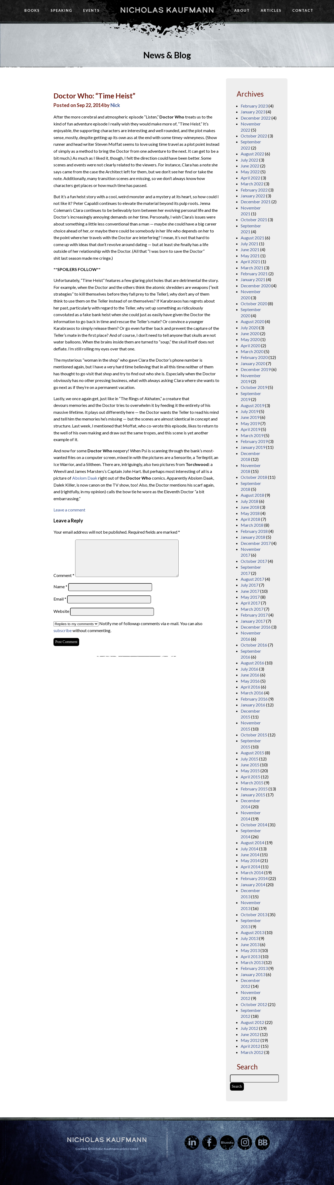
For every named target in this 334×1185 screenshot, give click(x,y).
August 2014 (252, 842)
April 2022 (250, 177)
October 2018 (254, 477)
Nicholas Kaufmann (167, 10)
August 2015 (252, 752)
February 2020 (254, 357)
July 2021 (249, 243)
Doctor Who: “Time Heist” (94, 95)
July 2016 (249, 668)
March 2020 (252, 351)
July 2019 (249, 411)
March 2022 (252, 183)
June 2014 (250, 854)
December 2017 (256, 543)
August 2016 (252, 662)
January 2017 (253, 621)
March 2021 (252, 267)
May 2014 (250, 860)
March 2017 (252, 608)
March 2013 (252, 962)
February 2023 (254, 105)
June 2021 (250, 249)
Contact (302, 10)
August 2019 (252, 405)
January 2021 (253, 279)
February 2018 (254, 531)
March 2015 (252, 782)
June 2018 (250, 507)
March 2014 (252, 872)
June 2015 (250, 764)
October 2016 (254, 644)
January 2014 (253, 884)
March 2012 (252, 1052)
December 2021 (256, 201)
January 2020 (253, 363)
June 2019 (250, 417)
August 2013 (252, 932)
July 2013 (249, 938)
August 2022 (252, 153)
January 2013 (253, 974)
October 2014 (254, 824)
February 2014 (254, 878)
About (242, 10)
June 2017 (250, 591)
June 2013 (250, 944)
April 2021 (250, 261)
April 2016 (250, 686)
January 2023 (253, 111)
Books (32, 10)
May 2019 (250, 423)
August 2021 (252, 237)
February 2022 (254, 189)
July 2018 (249, 501)
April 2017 (250, 602)
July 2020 (249, 327)
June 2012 (250, 1034)
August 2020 (252, 321)
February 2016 (254, 698)
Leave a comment (69, 509)
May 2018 (250, 513)
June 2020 (250, 333)
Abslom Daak (84, 477)
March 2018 (252, 524)
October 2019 (254, 387)
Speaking (61, 10)
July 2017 (249, 584)
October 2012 (254, 1004)
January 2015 (253, 794)
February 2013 (254, 968)
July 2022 (249, 159)
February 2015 (254, 788)
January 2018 (253, 537)
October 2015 (254, 734)
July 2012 (249, 1028)
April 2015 (250, 776)
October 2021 (254, 219)
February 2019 (254, 441)
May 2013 (250, 950)
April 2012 (250, 1046)
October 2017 (254, 561)
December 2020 (256, 285)
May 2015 (250, 770)
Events (91, 10)
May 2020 (250, 339)
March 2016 (252, 692)
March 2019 (252, 435)
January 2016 (253, 704)
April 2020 (250, 345)
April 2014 (250, 866)
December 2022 (256, 117)
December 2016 (256, 626)
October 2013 (254, 914)
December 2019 (256, 369)
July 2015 (249, 758)
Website (61, 611)
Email (59, 598)
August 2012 (252, 1022)
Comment (63, 575)
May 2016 (250, 680)
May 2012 (250, 1040)
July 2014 (249, 848)
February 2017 (254, 614)
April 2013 (250, 956)
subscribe (62, 630)
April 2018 (250, 519)
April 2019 (250, 429)
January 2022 (253, 195)
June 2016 (250, 674)
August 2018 (252, 495)
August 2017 (252, 579)
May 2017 (250, 596)
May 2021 (250, 255)
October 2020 (254, 303)
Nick (115, 105)
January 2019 (253, 447)
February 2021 (254, 273)
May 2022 (250, 171)
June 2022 (250, 165)
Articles (271, 10)
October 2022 (254, 135)
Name (60, 586)
